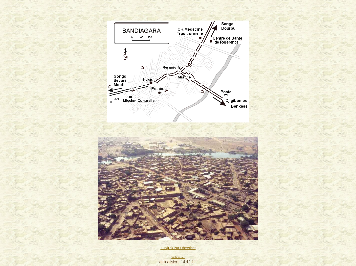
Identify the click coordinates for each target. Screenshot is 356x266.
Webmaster (178, 257)
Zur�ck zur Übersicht (178, 248)
